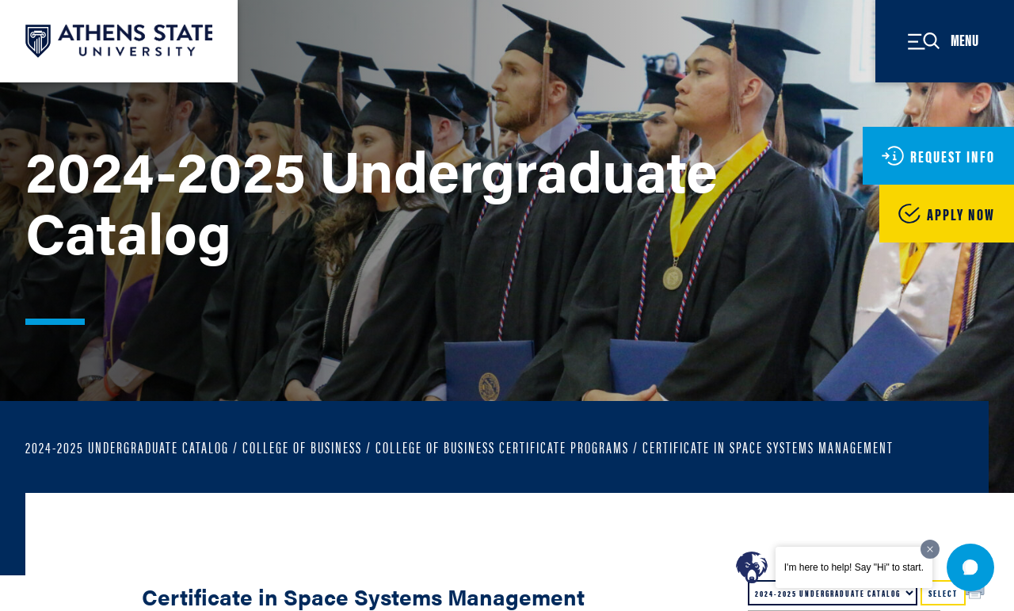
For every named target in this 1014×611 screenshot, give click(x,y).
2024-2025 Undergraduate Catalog (127, 446)
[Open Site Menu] (944, 41)
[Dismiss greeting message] (930, 549)
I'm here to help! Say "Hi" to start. (854, 567)
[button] (970, 567)
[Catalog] (832, 592)
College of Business (302, 446)
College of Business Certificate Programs (502, 446)
